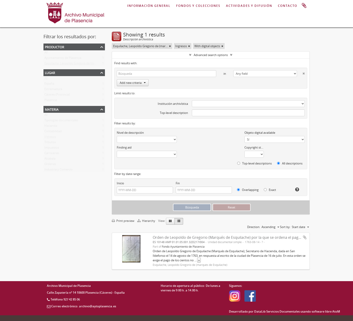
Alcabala (50, 159)
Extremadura (53, 90)
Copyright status (254, 147)
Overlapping (248, 190)
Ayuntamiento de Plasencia (62, 59)
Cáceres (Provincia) (57, 95)
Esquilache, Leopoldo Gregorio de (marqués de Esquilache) (83, 64)
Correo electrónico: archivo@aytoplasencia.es (83, 306)
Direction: (253, 227)
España (49, 84)
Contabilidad (53, 132)
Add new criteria (133, 83)
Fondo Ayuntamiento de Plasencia (183, 246)
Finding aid (124, 147)
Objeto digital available (259, 133)
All (46, 53)
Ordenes (50, 165)
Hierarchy (146, 221)
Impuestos (51, 148)
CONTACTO (287, 6)
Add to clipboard (304, 237)
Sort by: (285, 227)
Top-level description (174, 113)
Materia (51, 109)
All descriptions (289, 163)
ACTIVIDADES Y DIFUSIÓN (249, 6)
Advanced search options (211, 55)
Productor (54, 47)
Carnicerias (51, 154)
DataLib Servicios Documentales (277, 311)
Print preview (123, 221)
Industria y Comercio (58, 170)
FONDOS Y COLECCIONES (198, 6)
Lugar (50, 72)
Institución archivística (173, 104)
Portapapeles (304, 5)
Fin (178, 183)
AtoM (336, 311)
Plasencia (50, 101)
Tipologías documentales (61, 121)
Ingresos (50, 138)
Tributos (50, 143)
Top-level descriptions (254, 163)
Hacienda (50, 127)
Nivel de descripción (130, 133)
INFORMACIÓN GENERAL (148, 6)
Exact (270, 190)
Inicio (120, 183)
